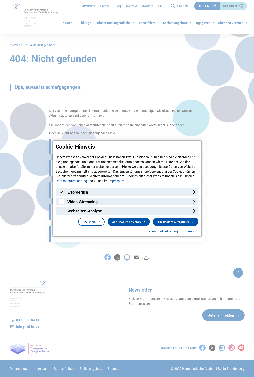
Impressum (116, 181)
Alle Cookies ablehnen (126, 222)
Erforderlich (77, 192)
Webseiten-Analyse (84, 210)
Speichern (89, 222)
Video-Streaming (82, 201)
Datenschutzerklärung (71, 181)
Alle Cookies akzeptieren (173, 222)
